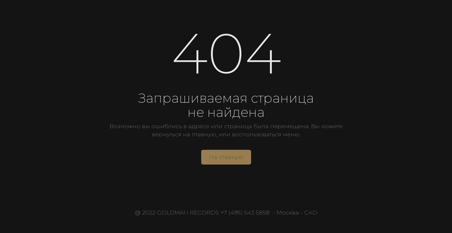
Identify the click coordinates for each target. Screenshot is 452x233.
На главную (226, 157)
